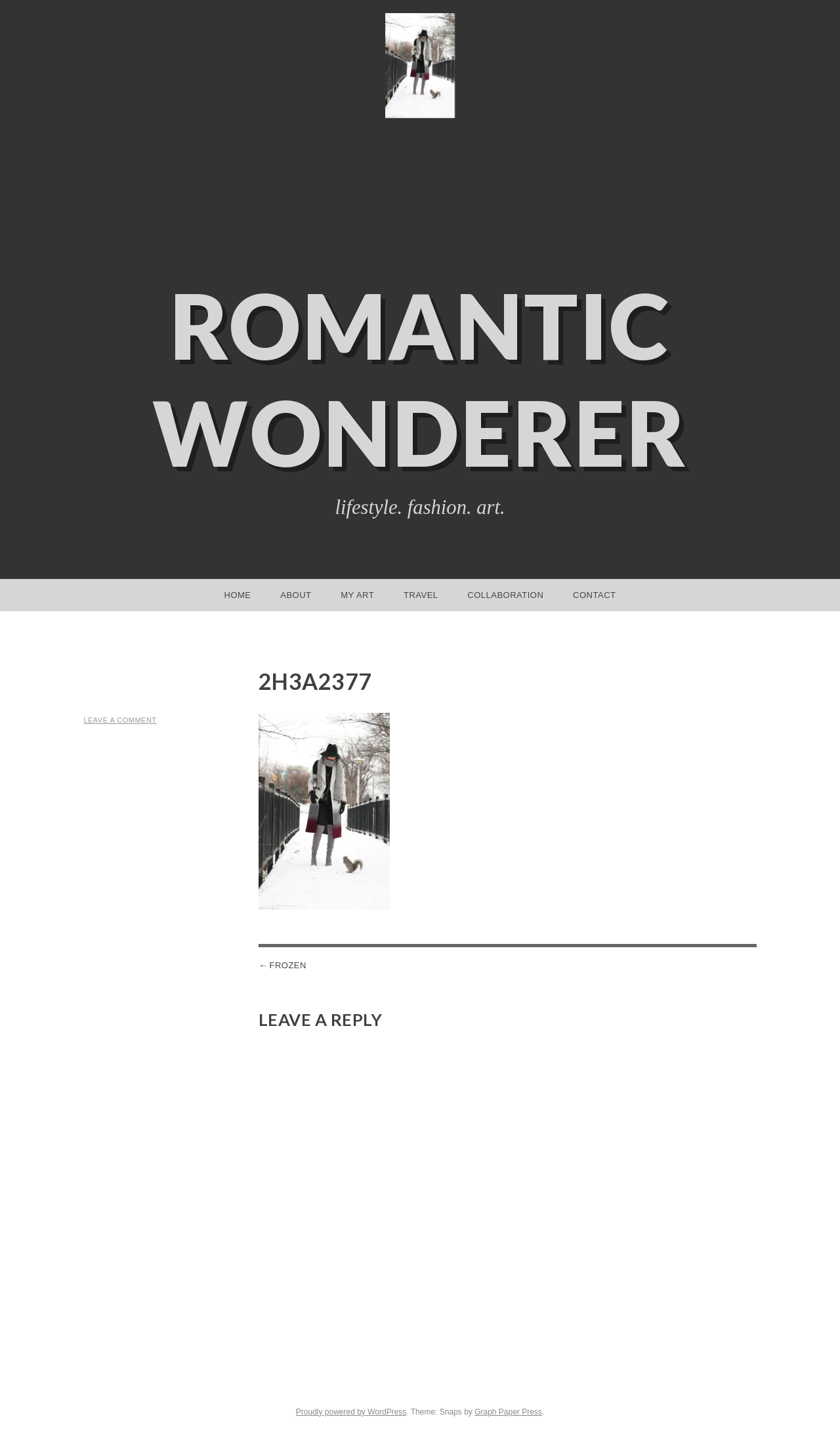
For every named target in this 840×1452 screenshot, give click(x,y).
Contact (594, 595)
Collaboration (505, 595)
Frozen (287, 965)
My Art (357, 595)
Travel (421, 595)
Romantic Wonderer (420, 379)
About (295, 595)
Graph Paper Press (508, 1412)
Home (237, 595)
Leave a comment (119, 720)
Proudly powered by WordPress (351, 1412)
